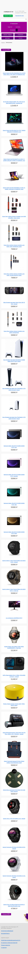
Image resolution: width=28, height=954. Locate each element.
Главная (3, 42)
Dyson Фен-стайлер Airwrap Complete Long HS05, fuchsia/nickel (14, 332)
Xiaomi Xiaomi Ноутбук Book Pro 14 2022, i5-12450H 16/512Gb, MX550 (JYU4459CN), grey (14, 159)
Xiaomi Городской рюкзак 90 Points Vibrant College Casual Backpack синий (14, 762)
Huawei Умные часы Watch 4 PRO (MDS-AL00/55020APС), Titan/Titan (14, 647)
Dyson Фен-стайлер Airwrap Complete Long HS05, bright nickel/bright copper (14, 245)
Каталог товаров (8, 34)
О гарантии (4, 947)
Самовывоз (20, 34)
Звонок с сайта (8, 15)
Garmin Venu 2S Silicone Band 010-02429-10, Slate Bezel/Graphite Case (14, 905)
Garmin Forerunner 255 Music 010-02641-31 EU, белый (14, 876)
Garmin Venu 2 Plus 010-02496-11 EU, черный (14, 818)
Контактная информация (7, 930)
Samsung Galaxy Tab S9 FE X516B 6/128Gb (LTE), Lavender (14, 475)
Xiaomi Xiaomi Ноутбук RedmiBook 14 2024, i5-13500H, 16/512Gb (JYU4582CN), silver (14, 188)
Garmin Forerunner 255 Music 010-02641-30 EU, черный (14, 848)
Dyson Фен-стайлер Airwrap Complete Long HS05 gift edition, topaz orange (14, 217)
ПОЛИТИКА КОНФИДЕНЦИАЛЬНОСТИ (10, 940)
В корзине (14, 30)
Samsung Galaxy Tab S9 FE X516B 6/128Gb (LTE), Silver (14, 532)
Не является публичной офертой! (9, 942)
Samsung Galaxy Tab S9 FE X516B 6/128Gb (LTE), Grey (14, 446)
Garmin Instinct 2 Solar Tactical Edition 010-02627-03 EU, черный (14, 561)
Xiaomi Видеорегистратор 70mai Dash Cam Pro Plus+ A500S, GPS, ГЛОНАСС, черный (14, 733)
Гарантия (10, 27)
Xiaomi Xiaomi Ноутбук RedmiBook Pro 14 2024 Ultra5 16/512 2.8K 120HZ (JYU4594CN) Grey (14, 73)
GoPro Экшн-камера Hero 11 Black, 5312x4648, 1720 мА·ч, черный (14, 676)
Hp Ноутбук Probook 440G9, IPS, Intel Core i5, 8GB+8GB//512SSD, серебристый (14, 102)
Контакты (18, 27)
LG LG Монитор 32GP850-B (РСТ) (14, 618)
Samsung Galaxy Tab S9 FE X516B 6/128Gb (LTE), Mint (14, 504)
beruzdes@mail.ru (5, 933)
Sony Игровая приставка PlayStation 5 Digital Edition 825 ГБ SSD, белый (14, 360)
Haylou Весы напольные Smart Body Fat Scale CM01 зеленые (14, 790)
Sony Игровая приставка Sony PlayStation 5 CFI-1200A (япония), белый (14, 389)
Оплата (20, 38)
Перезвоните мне (19, 15)
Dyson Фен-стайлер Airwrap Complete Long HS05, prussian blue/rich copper (14, 274)
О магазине (14, 23)
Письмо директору (5, 945)
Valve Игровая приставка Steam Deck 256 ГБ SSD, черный (14, 303)
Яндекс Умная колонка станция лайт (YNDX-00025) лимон (14, 704)
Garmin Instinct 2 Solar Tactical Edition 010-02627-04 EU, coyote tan (14, 590)
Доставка (7, 38)
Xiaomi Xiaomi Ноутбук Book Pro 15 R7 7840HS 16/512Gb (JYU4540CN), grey (14, 131)
